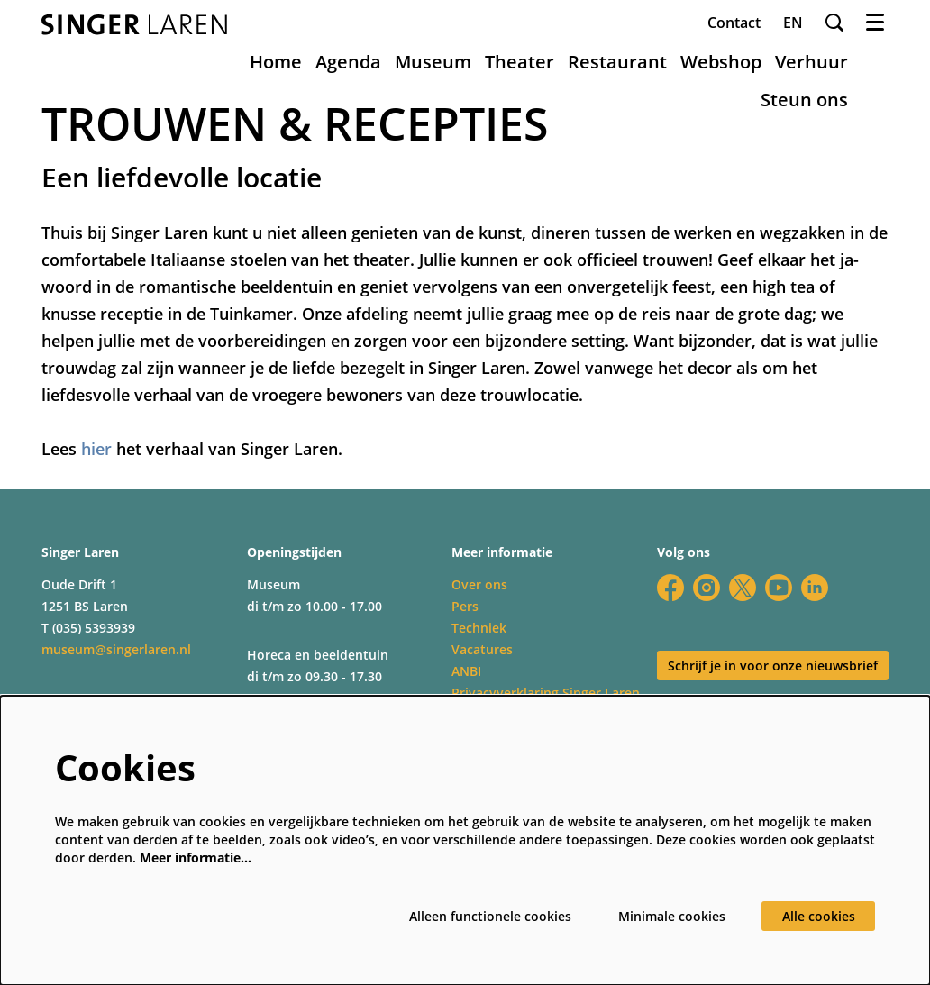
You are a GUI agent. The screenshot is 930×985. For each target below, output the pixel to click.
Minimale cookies (671, 916)
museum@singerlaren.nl (116, 649)
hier (96, 449)
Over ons (479, 584)
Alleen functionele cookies (490, 916)
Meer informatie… (195, 857)
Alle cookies (818, 916)
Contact (734, 22)
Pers (465, 606)
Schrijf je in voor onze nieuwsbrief (773, 665)
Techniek (478, 627)
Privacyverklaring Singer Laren (545, 692)
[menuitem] (276, 62)
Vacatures (482, 649)
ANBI (466, 670)
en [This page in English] (793, 22)
